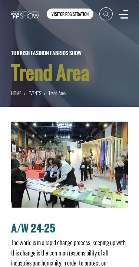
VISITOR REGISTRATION (70, 14)
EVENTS (35, 93)
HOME (16, 93)
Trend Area (57, 93)
